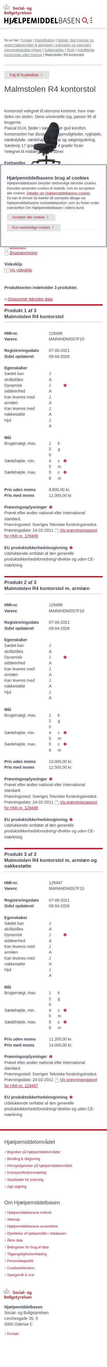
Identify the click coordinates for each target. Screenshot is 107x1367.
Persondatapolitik (20, 1261)
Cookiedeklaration (21, 1268)
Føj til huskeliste (24, 75)
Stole (71, 50)
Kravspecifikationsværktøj (26, 1173)
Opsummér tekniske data (30, 299)
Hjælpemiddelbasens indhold (29, 1213)
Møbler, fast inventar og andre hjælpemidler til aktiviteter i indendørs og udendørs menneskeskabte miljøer (49, 45)
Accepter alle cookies (28, 217)
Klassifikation (45, 40)
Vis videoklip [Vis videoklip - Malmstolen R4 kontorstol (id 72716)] (18, 270)
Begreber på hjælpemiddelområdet (33, 1152)
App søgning (17, 1187)
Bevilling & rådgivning (23, 1159)
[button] (87, 20)
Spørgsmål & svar (21, 1275)
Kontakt (13, 1334)
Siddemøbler (54, 50)
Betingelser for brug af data (28, 1247)
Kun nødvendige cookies (31, 228)
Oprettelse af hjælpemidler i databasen (36, 1234)
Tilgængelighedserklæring (27, 1254)
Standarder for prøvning (25, 1180)
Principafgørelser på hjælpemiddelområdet (39, 1166)
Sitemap (13, 1219)
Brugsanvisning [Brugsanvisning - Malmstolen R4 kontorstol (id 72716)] (20, 252)
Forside (26, 40)
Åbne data (15, 1240)
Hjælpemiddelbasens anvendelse (32, 1226)
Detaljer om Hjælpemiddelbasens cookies (58, 193)
